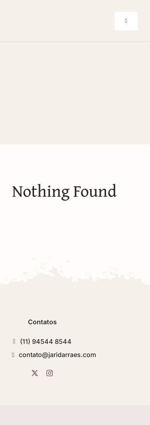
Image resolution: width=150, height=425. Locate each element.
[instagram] (49, 373)
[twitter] (35, 373)
